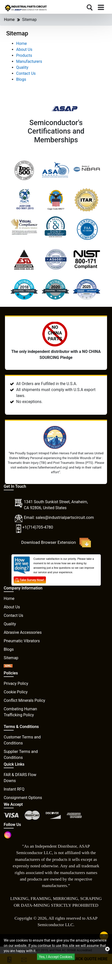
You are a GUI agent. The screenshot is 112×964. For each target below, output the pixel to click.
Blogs (21, 79)
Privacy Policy (16, 683)
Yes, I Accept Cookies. (56, 957)
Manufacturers (29, 61)
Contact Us (26, 73)
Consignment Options (23, 797)
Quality (22, 67)
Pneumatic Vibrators (22, 641)
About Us (24, 49)
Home (9, 19)
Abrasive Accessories (23, 632)
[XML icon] (8, 666)
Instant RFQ (14, 789)
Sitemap (11, 657)
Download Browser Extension (56, 542)
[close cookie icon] (107, 949)
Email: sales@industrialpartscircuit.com (59, 517)
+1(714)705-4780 (37, 527)
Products (24, 55)
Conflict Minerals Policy (24, 700)
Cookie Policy (16, 692)
